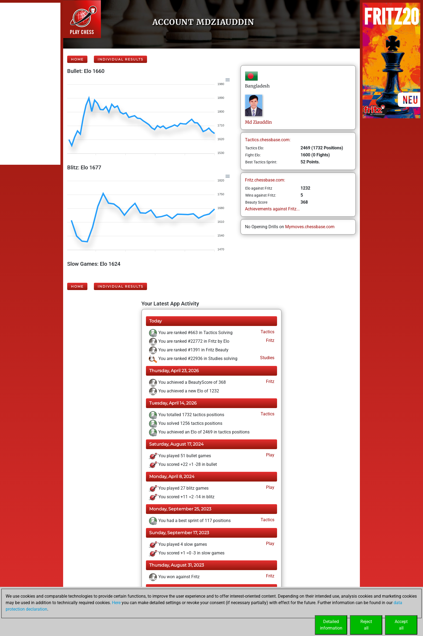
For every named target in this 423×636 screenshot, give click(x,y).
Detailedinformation (331, 625)
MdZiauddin (258, 122)
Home (77, 59)
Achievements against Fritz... (272, 208)
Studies (266, 357)
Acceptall (401, 625)
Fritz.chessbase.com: (265, 180)
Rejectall (366, 625)
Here (116, 602)
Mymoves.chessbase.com (310, 226)
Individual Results (120, 59)
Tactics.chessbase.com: (268, 139)
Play (269, 454)
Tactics (267, 331)
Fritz (269, 340)
